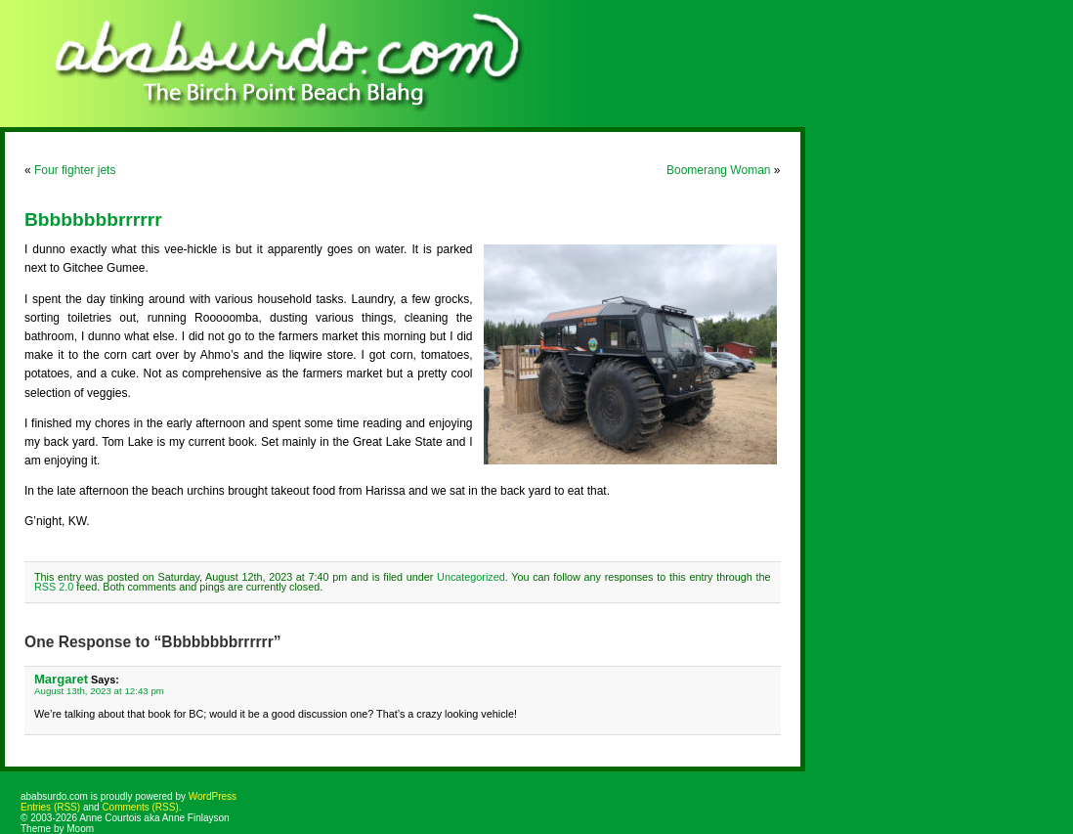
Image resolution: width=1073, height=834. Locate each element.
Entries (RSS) (50, 807)
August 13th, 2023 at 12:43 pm (99, 690)
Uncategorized (471, 577)
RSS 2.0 (53, 587)
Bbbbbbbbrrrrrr (93, 219)
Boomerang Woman (718, 170)
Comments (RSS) (140, 807)
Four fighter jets (74, 170)
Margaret (61, 679)
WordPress (212, 796)
